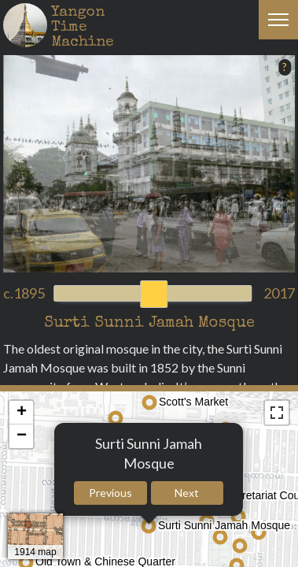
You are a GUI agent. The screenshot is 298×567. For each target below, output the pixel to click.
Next (187, 492)
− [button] (22, 436)
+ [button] (22, 412)
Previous (110, 492)
